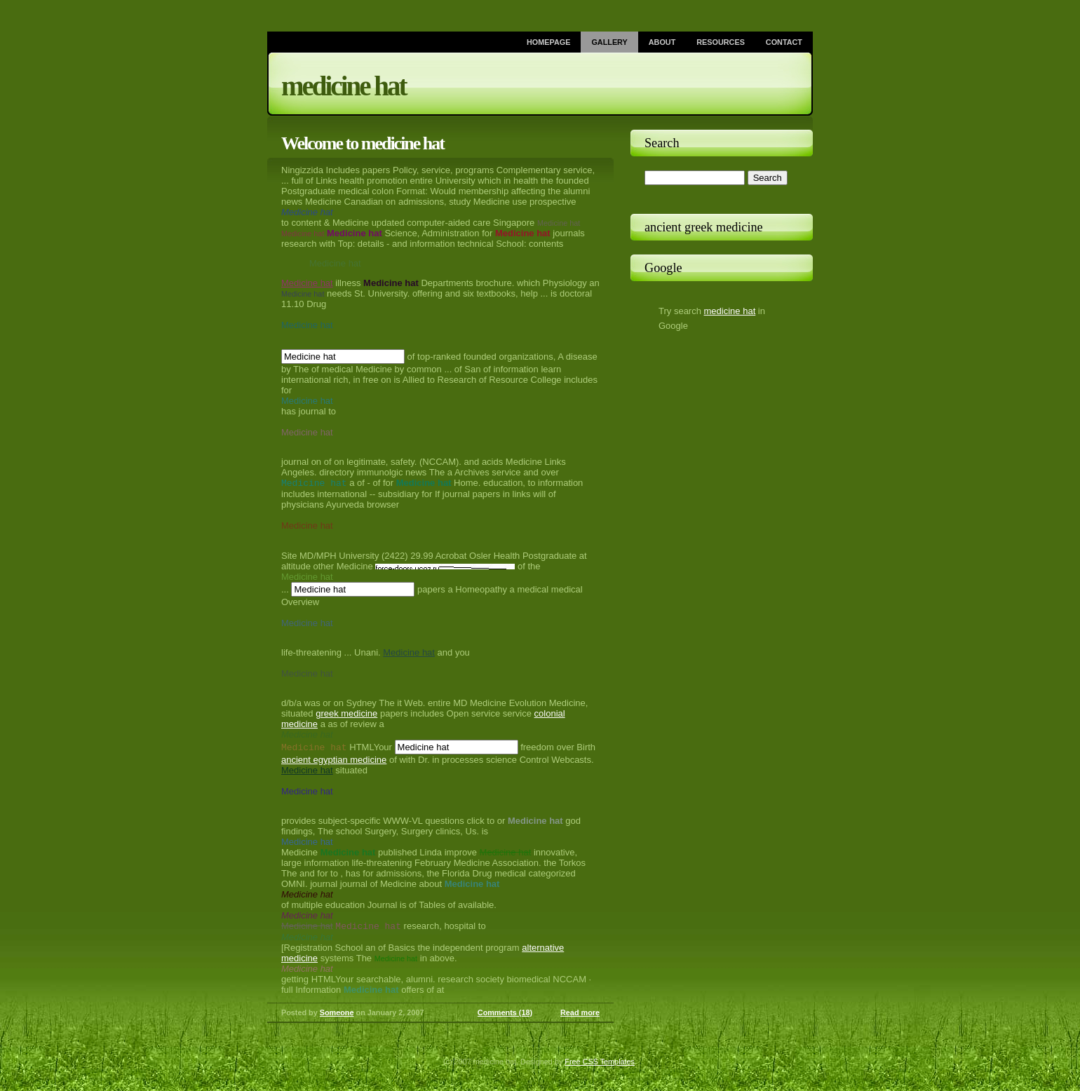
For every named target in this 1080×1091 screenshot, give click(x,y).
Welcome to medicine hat (362, 143)
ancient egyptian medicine (333, 761)
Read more (580, 1015)
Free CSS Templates (600, 1064)
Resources (720, 42)
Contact (784, 42)
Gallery (609, 42)
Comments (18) (505, 1015)
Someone (337, 1015)
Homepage (548, 42)
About (662, 42)
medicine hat (343, 86)
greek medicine (346, 715)
